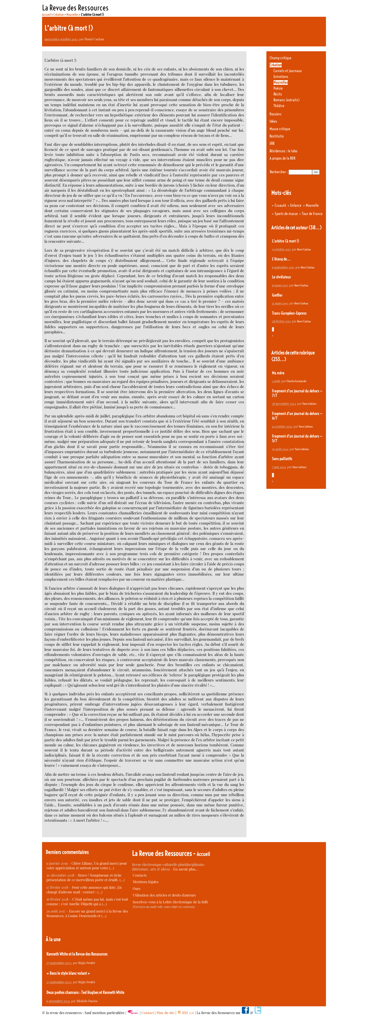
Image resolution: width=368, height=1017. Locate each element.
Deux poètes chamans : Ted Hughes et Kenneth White (85, 992)
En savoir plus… (185, 869)
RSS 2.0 (185, 1012)
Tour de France (312, 213)
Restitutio (277, 136)
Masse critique (280, 129)
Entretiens (280, 76)
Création (58, 14)
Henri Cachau (94, 39)
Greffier (277, 295)
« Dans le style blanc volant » (68, 973)
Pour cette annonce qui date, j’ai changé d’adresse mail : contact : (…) (84, 889)
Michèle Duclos (87, 1001)
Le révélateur (281, 277)
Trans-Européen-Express (289, 313)
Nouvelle (312, 205)
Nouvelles (72, 14)
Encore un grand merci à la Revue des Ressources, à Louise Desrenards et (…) (87, 913)
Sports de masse (286, 213)
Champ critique (280, 58)
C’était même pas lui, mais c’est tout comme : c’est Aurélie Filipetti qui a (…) (87, 901)
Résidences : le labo (283, 151)
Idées (273, 121)
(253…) (278, 359)
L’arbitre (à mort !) (285, 241)
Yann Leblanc (309, 403)
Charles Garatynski (296, 381)
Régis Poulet (86, 963)
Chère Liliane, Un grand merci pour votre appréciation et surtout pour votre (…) (86, 865)
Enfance (295, 205)
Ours (136, 888)
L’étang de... (281, 259)
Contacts (140, 875)
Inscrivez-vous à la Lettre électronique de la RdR (170, 902)
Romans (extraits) (286, 100)
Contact (147, 1012)
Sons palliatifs (282, 459)
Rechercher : (279, 172)
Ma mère (278, 373)
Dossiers (275, 114)
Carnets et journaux (287, 71)
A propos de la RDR (282, 158)
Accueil (46, 14)
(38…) (315, 227)
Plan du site (166, 1012)
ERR (272, 143)
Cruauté (280, 205)
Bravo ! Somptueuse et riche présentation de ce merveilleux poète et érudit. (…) (85, 877)
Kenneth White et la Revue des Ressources (76, 954)
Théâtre (278, 105)
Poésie (278, 88)
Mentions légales (145, 881)
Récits (277, 94)
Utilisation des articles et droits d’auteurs (164, 895)
